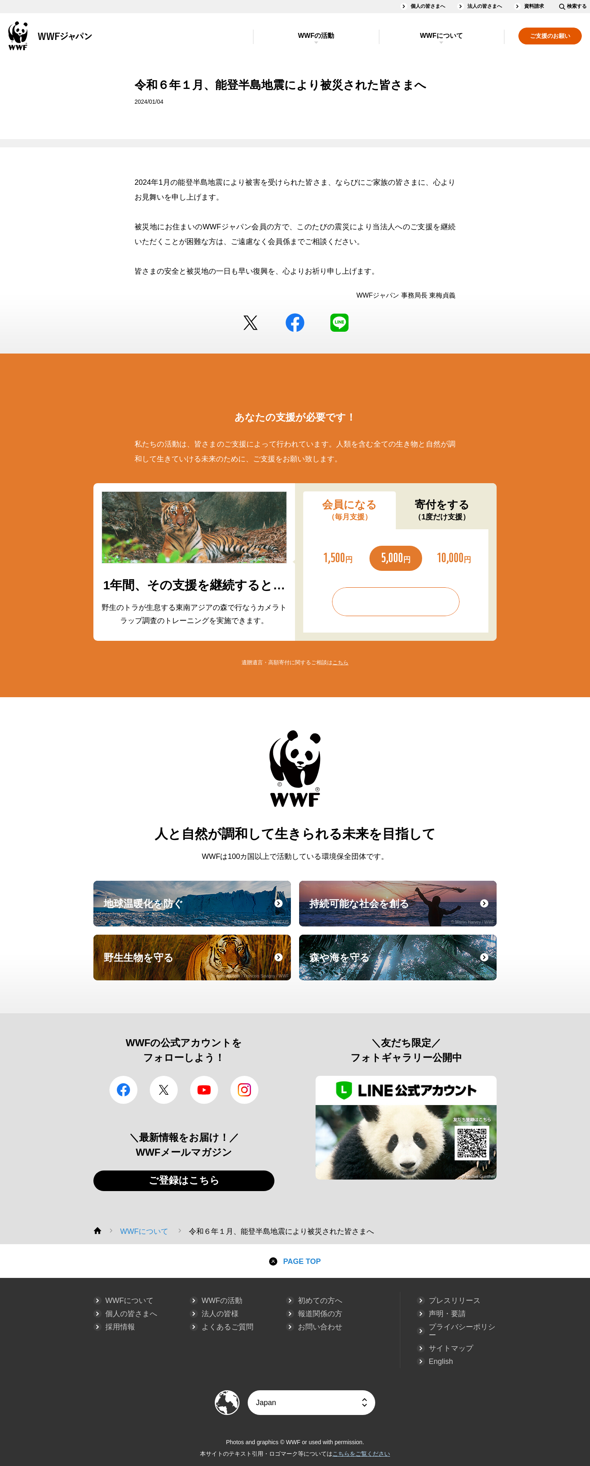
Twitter (251, 323)
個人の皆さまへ (428, 6)
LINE (339, 323)
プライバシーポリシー (462, 1331)
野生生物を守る (196, 965)
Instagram (244, 1090)
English (441, 1361)
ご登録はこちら (184, 1180)
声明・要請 (447, 1314)
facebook (295, 323)
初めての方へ (320, 1300)
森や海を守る (402, 965)
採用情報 (120, 1327)
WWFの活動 (316, 35)
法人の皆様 (220, 1314)
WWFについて (441, 35)
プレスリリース (455, 1300)
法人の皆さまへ (484, 6)
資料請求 (534, 6)
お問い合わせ (320, 1327)
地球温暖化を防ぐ (196, 911)
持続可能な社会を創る (402, 911)
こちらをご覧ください (361, 1453)
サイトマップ (451, 1348)
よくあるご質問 (227, 1327)
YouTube (204, 1090)
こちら (340, 662)
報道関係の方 (320, 1314)
